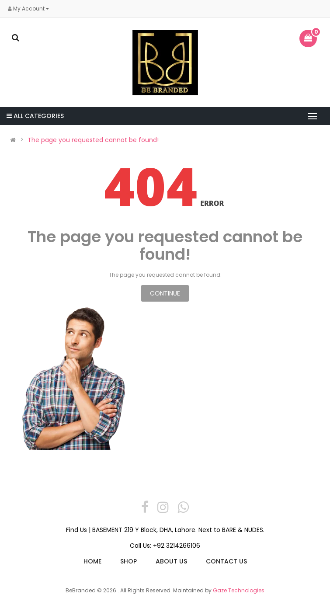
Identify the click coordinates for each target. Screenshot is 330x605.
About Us (171, 561)
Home (92, 561)
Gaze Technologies (238, 590)
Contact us (226, 561)
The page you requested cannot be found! (93, 140)
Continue (165, 293)
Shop (128, 561)
